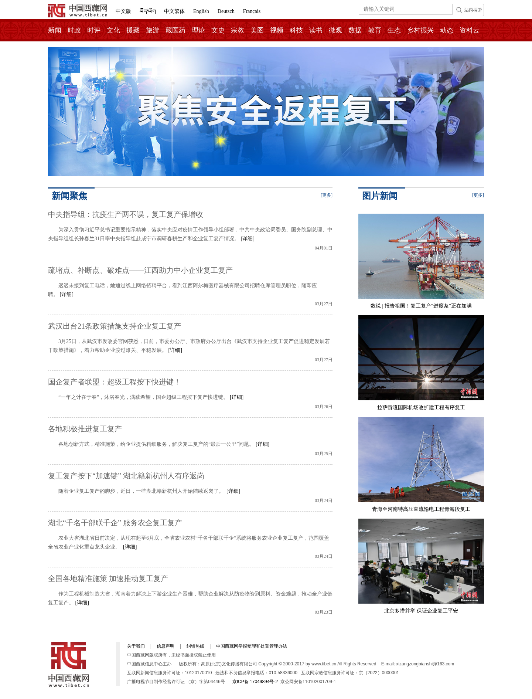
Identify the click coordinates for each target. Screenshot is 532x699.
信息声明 (165, 646)
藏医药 (175, 30)
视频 (276, 30)
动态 (446, 30)
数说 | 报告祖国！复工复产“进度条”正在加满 (421, 306)
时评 (93, 30)
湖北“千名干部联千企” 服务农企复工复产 (115, 523)
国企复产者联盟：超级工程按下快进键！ (114, 382)
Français (251, 11)
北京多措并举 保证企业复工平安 (421, 611)
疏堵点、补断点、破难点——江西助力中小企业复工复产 (140, 270)
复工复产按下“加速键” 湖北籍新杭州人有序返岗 (126, 476)
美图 (257, 30)
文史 (218, 30)
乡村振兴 (420, 30)
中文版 (123, 11)
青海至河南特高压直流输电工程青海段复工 (421, 509)
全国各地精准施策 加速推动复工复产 (108, 578)
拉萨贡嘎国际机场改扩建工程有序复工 (421, 407)
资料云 (470, 30)
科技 (296, 30)
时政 (74, 30)
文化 (113, 30)
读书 (316, 30)
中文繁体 (174, 11)
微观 (335, 30)
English (201, 11)
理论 (198, 30)
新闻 (54, 30)
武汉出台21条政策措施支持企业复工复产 (114, 326)
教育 (374, 30)
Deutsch (226, 11)
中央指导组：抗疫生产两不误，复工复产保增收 (125, 214)
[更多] (326, 195)
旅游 (152, 30)
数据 (355, 30)
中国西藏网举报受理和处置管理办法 (251, 646)
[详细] (248, 238)
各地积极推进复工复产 (85, 429)
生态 (394, 30)
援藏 (133, 30)
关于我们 (136, 646)
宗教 (237, 30)
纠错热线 (195, 646)
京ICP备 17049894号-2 (255, 681)
